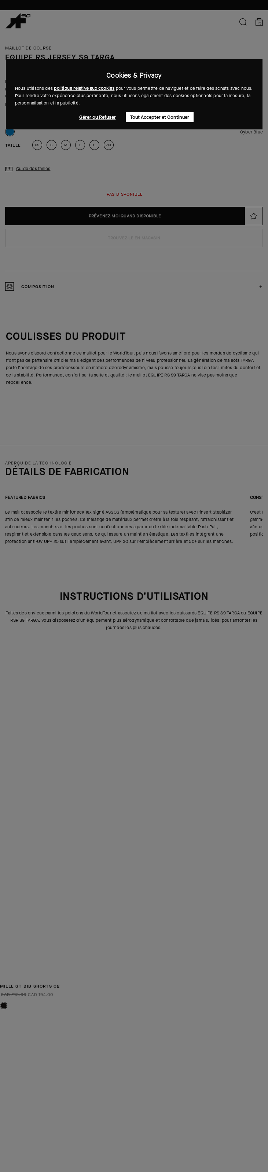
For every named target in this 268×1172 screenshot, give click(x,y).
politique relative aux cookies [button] (84, 88)
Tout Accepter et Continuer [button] (159, 117)
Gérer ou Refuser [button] (97, 117)
